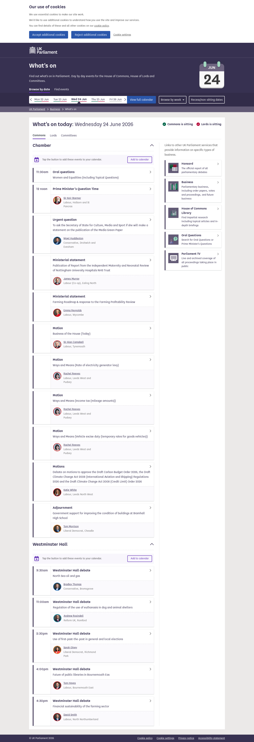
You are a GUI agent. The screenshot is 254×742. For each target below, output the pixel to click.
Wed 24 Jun (79, 99)
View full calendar (141, 99)
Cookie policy (145, 738)
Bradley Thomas (72, 584)
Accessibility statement (211, 738)
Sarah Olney (70, 647)
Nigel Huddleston (73, 238)
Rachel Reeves (72, 373)
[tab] (39, 90)
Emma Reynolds (73, 310)
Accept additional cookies (48, 34)
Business (55, 109)
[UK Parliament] (43, 50)
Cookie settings (122, 34)
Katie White (70, 490)
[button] (93, 147)
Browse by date (39, 89)
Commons (39, 135)
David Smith (70, 714)
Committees (69, 135)
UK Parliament (37, 109)
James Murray (71, 278)
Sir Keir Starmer (72, 198)
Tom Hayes (70, 683)
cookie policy (101, 25)
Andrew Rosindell (73, 615)
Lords (53, 135)
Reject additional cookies (91, 34)
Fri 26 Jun (116, 99)
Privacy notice (186, 738)
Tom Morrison (71, 526)
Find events (61, 89)
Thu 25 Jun (98, 99)
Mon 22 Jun (41, 99)
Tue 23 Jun (60, 99)
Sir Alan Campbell (74, 342)
